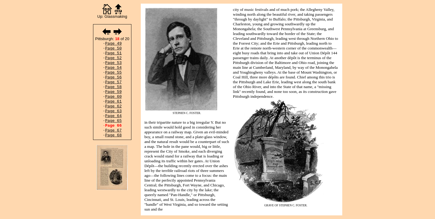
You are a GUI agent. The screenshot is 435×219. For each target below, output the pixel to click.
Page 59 (113, 92)
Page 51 (113, 53)
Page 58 (113, 87)
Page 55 (113, 72)
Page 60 (113, 96)
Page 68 (113, 135)
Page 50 (113, 48)
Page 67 (113, 130)
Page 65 (113, 121)
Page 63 (113, 111)
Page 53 (113, 63)
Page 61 (113, 101)
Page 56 (113, 77)
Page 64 (113, 116)
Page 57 (113, 82)
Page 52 (113, 58)
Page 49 (113, 43)
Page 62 (113, 106)
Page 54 (113, 67)
